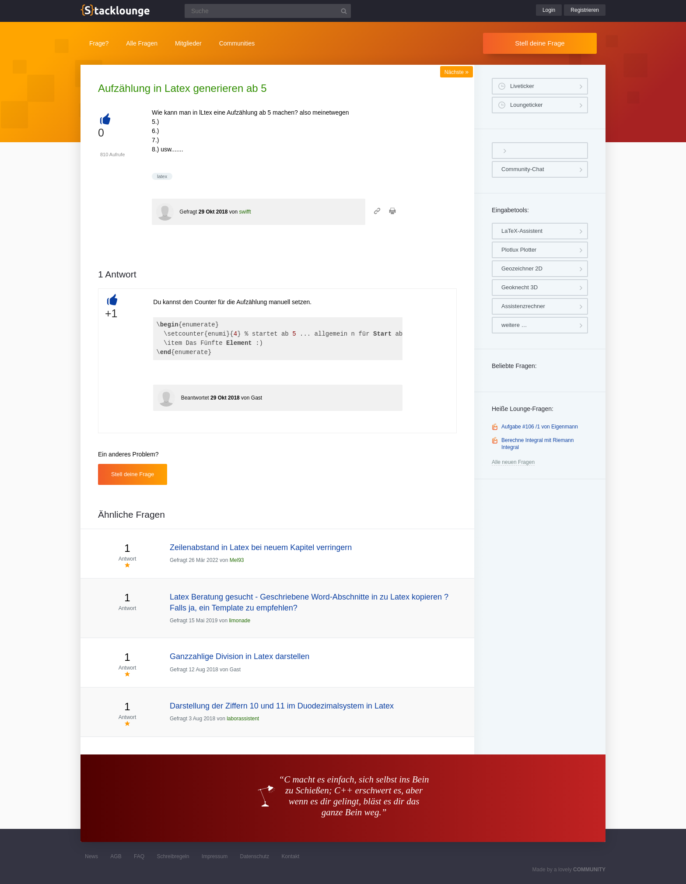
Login (548, 10)
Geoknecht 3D (519, 287)
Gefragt (188, 212)
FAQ (139, 856)
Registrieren (584, 10)
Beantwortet (195, 398)
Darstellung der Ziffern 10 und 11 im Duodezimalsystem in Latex (282, 706)
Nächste (456, 72)
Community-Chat (522, 169)
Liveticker (522, 86)
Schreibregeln (173, 856)
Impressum (215, 856)
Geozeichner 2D (521, 268)
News (91, 856)
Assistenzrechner (523, 306)
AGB (115, 856)
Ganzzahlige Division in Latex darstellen (239, 656)
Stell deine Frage (539, 43)
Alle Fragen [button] (142, 43)
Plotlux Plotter (518, 249)
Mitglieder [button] (188, 43)
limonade (239, 620)
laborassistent (243, 719)
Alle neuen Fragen (513, 462)
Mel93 (237, 560)
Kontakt (291, 856)
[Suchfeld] (268, 11)
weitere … (514, 325)
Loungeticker (526, 105)
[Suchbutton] (344, 11)
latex (162, 176)
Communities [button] (237, 43)
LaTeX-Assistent (521, 231)
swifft (245, 212)
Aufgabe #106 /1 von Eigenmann (539, 427)
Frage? (98, 43)
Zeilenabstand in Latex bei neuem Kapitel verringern (261, 547)
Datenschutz (254, 856)
